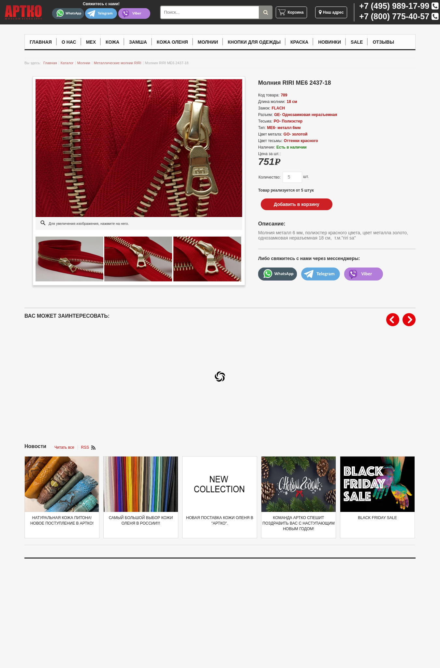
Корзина (295, 12)
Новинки (329, 42)
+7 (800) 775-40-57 (394, 16)
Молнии (208, 42)
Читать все (64, 447)
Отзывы (383, 42)
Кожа (112, 42)
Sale (357, 42)
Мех (91, 42)
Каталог (67, 63)
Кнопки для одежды (254, 42)
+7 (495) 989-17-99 (394, 5)
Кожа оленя (172, 42)
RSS (85, 447)
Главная (41, 42)
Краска (299, 42)
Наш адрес (331, 12)
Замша (138, 42)
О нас (69, 42)
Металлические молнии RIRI (117, 63)
